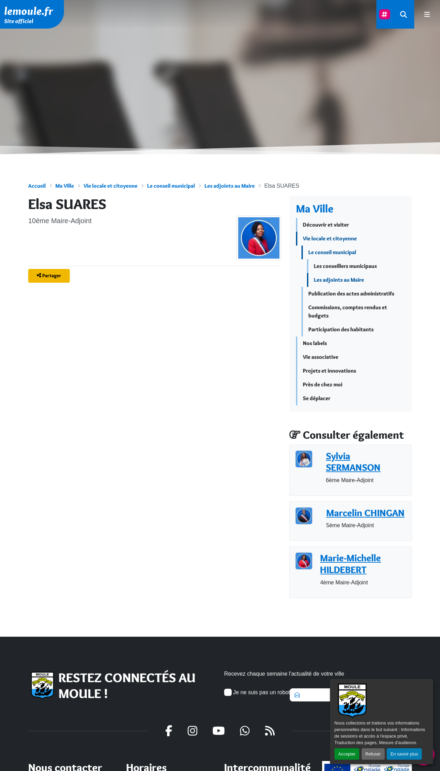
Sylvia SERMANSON (353, 461)
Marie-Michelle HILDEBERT (350, 563)
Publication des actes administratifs (351, 293)
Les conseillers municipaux (345, 266)
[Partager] (49, 276)
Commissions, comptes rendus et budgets (347, 311)
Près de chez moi (322, 384)
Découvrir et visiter (326, 224)
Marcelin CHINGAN (365, 513)
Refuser (373, 754)
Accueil (37, 186)
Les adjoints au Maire (230, 186)
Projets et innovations (329, 370)
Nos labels (315, 343)
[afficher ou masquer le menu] (427, 14)
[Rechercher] (403, 14)
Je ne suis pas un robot (257, 692)
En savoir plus (404, 754)
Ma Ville (64, 186)
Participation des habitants (341, 329)
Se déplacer (316, 398)
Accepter (347, 754)
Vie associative (320, 357)
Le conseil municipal (171, 186)
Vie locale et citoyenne (111, 186)
